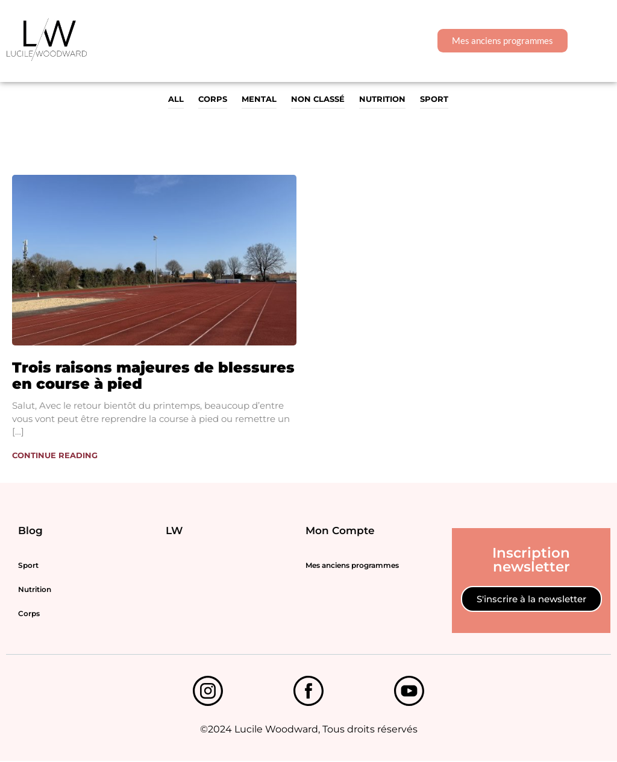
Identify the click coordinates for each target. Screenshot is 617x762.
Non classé (318, 99)
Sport (434, 99)
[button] (595, 40)
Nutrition (382, 99)
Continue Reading (55, 456)
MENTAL (259, 99)
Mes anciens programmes (352, 565)
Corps (212, 99)
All (176, 99)
